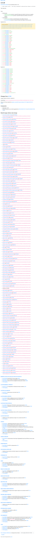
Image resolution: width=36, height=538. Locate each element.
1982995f (15, 171)
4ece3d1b (11, 365)
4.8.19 (4, 59)
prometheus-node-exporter (7, 352)
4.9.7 (15, 28)
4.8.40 (4, 53)
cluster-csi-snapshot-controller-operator (9, 165)
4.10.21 (4, 82)
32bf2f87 (15, 327)
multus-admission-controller (7, 292)
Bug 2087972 (5, 379)
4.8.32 (6, 25)
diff (4, 110)
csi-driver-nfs (5, 210)
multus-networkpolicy (6, 297)
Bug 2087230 (5, 528)
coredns (4, 203)
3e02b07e (13, 224)
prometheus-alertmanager (7, 347)
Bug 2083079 (5, 405)
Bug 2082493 (5, 423)
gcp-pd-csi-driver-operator (7, 244)
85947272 (12, 331)
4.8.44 (4, 48)
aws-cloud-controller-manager (8, 114)
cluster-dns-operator (6, 167)
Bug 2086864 (5, 445)
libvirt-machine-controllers (7, 283)
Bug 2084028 (5, 424)
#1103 (31, 517)
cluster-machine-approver (7, 181)
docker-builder (5, 233)
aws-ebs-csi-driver (6, 117)
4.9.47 (4, 86)
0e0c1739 (9, 210)
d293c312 (17, 187)
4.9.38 (4, 30)
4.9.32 (9, 28)
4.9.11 (27, 25)
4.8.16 (4, 62)
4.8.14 (4, 65)
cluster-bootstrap (5, 158)
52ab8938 (13, 219)
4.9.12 (30, 25)
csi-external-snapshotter (7, 219)
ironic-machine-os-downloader (8, 258)
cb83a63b (15, 151)
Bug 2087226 (5, 519)
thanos (4, 361)
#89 (12, 472)
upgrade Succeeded (7, 14)
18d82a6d (15, 114)
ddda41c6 (15, 299)
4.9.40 (4, 92)
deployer (4, 231)
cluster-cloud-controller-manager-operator (9, 160)
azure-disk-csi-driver (6, 130)
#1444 (31, 406)
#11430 (25, 429)
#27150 (17, 528)
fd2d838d (14, 208)
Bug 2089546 (5, 430)
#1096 (24, 519)
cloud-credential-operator (7, 149)
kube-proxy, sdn (4, 481)
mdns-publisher (5, 290)
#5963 (19, 378)
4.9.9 (20, 28)
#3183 (29, 496)
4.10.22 (4, 80)
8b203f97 (10, 306)
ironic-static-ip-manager (6, 260)
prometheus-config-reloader (7, 349)
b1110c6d (14, 329)
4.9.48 (4, 85)
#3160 (25, 497)
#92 (18, 470)
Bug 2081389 (5, 429)
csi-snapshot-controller (6, 226)
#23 (27, 504)
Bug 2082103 (5, 465)
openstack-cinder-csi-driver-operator (9, 322)
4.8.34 (12, 25)
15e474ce (15, 133)
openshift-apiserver (6, 313)
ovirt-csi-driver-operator (6, 338)
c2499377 (9, 295)
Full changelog (5, 381)
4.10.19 (4, 84)
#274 (23, 465)
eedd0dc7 (12, 167)
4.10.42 (4, 72)
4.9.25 (4, 37)
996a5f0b (7, 361)
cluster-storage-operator (6, 410)
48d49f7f (10, 242)
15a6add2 (13, 340)
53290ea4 (14, 372)
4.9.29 (4, 36)
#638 (3, 439)
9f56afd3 (14, 368)
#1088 (30, 518)
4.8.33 (9, 25)
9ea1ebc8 (9, 308)
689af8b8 (13, 317)
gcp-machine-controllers (6, 449)
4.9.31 (6, 28)
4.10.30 (4, 77)
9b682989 (7, 240)
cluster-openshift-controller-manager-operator (10, 190)
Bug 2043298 (5, 378)
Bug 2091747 (5, 386)
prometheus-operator (6, 354)
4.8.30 (3, 25)
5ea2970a (13, 338)
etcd (3, 240)
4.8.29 (31, 24)
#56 (16, 510)
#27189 (29, 526)
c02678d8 (16, 126)
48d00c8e (14, 183)
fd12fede (12, 297)
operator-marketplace (6, 331)
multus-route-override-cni (6, 502)
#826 (19, 392)
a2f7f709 (15, 169)
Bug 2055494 (5, 438)
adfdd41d (13, 272)
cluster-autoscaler (6, 153)
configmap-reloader (6, 199)
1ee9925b (9, 311)
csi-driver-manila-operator (7, 208)
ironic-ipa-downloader (5, 469)
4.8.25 (21, 24)
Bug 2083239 (5, 518)
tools (3, 363)
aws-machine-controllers (7, 121)
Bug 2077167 (5, 527)
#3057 (26, 498)
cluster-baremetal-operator (6, 384)
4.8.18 (4, 60)
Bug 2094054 (5, 398)
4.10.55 (4, 70)
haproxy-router (5, 249)
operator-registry (5, 333)
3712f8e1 (19, 160)
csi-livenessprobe (5, 222)
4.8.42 (4, 50)
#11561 (26, 425)
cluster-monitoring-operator (7, 183)
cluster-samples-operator (7, 194)
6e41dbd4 (11, 276)
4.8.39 (24, 25)
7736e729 (13, 215)
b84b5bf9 (12, 199)
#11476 (14, 432)
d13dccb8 (13, 260)
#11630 (25, 423)
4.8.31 (4, 55)
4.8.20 (9, 24)
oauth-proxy (5, 308)
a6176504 (13, 162)
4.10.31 (4, 76)
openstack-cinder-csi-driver (7, 320)
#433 (27, 483)
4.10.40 (4, 73)
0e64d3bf (7, 263)
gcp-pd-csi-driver (5, 242)
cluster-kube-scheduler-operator (8, 176)
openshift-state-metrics (6, 317)
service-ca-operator (6, 356)
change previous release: (16, 532)
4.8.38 (21, 25)
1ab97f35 (14, 352)
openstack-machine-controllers (8, 327)
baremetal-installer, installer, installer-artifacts (11, 376)
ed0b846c (10, 304)
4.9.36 (4, 33)
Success (10, 31)
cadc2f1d (14, 185)
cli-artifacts (4, 146)
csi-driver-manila (5, 206)
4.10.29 (4, 78)
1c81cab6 (15, 137)
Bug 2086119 (5, 392)
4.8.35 (4, 54)
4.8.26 (25, 24)
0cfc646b (16, 176)
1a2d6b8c (11, 153)
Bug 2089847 (5, 425)
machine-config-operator (6, 494)
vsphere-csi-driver (5, 365)
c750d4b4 (18, 165)
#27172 (22, 527)
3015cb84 (20, 190)
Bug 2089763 (5, 496)
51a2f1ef (9, 235)
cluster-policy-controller (6, 192)
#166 (27, 451)
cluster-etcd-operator (5, 390)
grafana (4, 247)
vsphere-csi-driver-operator (7, 368)
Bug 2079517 (5, 399)
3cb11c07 (8, 203)
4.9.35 (4, 34)
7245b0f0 (21, 178)
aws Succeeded (7, 18)
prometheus (5, 345)
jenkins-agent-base (6, 265)
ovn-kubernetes (4, 515)
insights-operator (5, 251)
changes (7, 30)
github (11, 536)
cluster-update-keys (5, 415)
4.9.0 (4, 47)
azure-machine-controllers (7, 135)
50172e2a (13, 149)
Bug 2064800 (5, 526)
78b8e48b (19, 174)
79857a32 (15, 315)
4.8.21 (12, 24)
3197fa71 (9, 345)
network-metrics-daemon (6, 508)
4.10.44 (4, 71)
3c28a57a (14, 292)
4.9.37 (4, 31)
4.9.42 (4, 90)
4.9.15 (4, 40)
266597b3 (10, 290)
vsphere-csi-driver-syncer (7, 370)
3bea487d (14, 119)
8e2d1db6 (17, 254)
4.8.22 (15, 24)
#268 (25, 386)
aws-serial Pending (7, 20)
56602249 (12, 142)
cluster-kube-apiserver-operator (8, 171)
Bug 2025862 (5, 380)
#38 (25, 417)
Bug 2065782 (5, 520)
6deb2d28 (13, 121)
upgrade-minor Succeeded (8, 15)
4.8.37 (18, 25)
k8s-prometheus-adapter (7, 272)
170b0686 (14, 349)
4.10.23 (4, 79)
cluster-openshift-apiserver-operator (8, 187)
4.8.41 (4, 52)
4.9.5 (4, 43)
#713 (23, 399)
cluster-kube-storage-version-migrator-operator (10, 178)
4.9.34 (4, 35)
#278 (12, 462)
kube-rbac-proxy (5, 274)
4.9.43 (4, 89)
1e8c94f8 (8, 279)
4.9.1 (4, 46)
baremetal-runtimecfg (6, 142)
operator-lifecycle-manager (7, 329)
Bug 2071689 (5, 498)
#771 (24, 398)
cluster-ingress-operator (6, 396)
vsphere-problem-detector (7, 372)
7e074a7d (11, 158)
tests (2, 524)
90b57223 (15, 258)
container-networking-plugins (7, 201)
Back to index (3, 0)
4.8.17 (4, 61)
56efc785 (17, 322)
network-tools (5, 304)
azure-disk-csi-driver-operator (7, 133)
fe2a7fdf (10, 336)
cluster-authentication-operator (8, 151)
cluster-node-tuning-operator (7, 185)
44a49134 (15, 201)
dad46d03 (11, 217)
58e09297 (10, 274)
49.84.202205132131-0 (23, 109)
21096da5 (11, 251)
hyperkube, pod (4, 455)
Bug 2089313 (5, 470)
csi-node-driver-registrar (6, 224)
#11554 (23, 424)
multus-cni (4, 295)
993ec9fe (13, 181)
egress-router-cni (5, 238)
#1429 (26, 405)
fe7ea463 (10, 249)
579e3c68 (14, 347)
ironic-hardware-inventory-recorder (8, 254)
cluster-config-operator (6, 162)
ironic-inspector (5, 256)
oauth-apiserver (5, 306)
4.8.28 (28, 24)
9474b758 (10, 256)
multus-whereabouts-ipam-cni (7, 299)
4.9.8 (17, 28)
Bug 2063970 (5, 484)
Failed (10, 36)
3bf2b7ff (13, 135)
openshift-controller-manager (7, 315)
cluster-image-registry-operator (8, 169)
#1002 (27, 520)
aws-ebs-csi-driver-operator (7, 119)
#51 (11, 511)
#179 (29, 490)
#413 (27, 484)
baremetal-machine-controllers (8, 137)
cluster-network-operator (6, 403)
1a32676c (10, 233)
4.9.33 (12, 28)
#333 (18, 445)
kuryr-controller (5, 281)
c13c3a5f (11, 222)
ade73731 (12, 130)
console (2, 421)
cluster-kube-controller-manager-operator (9, 174)
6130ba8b (8, 247)
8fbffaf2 (13, 192)
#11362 (4, 428)
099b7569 (11, 238)
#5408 (27, 380)
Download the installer (4, 4)
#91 (25, 477)
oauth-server (5, 311)
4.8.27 (4, 56)
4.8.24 (18, 24)
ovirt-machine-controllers (7, 340)
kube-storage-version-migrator (7, 488)
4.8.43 (4, 49)
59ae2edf (14, 283)
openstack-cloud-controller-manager (9, 324)
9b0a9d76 (14, 194)
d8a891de (14, 244)
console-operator (4, 436)
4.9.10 (4, 41)
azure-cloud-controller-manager (8, 126)
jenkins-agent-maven (6, 267)
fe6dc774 (11, 313)
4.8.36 (15, 25)
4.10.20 (4, 83)
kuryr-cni (4, 279)
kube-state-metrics (6, 276)
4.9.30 (3, 28)
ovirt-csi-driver (5, 336)
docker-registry (4, 443)
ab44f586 (11, 356)
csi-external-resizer (6, 217)
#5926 (26, 379)
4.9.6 (4, 42)
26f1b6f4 (11, 117)
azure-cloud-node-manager (7, 128)
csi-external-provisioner (6, 215)
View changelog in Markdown (5, 532)
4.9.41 (4, 91)
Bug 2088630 (5, 517)
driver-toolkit (5, 235)
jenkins (4, 263)
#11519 (31, 430)
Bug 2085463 (5, 406)
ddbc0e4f (10, 206)
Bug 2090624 (5, 483)
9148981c (6, 144)
